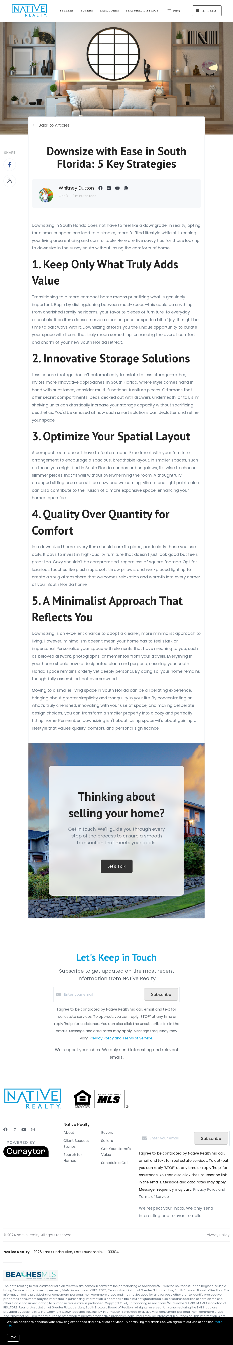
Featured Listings (142, 10)
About (68, 1132)
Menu (173, 11)
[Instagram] (33, 1129)
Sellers (67, 10)
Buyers (87, 10)
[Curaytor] (26, 1156)
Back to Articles (54, 125)
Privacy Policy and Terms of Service (120, 1038)
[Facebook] (5, 1129)
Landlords (109, 10)
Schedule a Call (114, 1162)
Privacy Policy (218, 1235)
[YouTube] (23, 1129)
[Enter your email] (103, 994)
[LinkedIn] (14, 1129)
